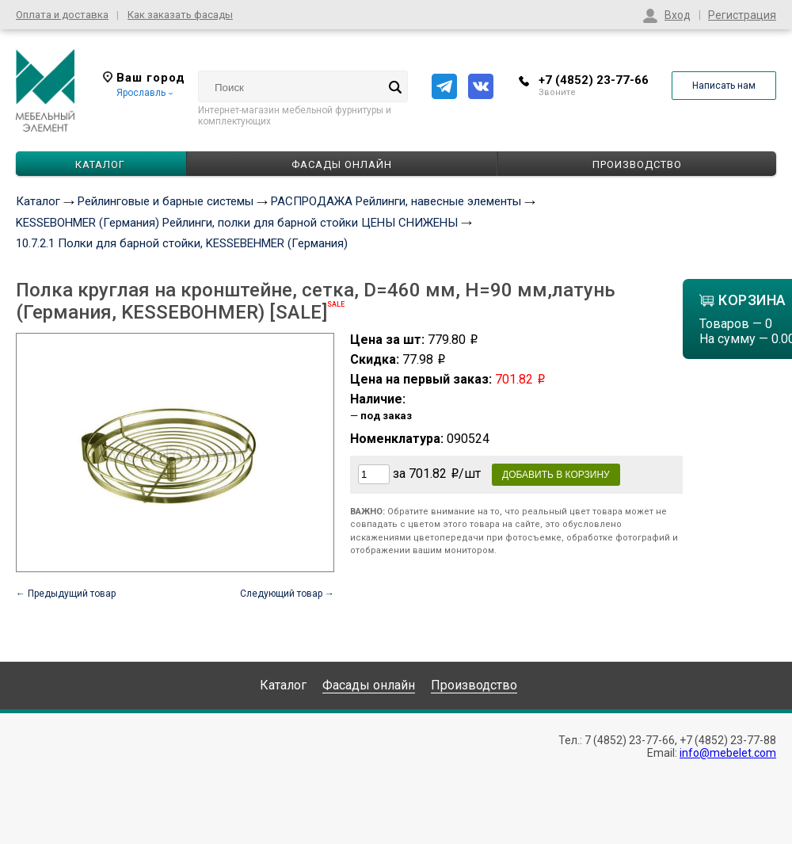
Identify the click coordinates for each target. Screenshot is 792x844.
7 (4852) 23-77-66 (629, 740)
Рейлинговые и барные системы (165, 201)
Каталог (38, 201)
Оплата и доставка (62, 15)
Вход (677, 15)
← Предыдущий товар (66, 593)
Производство (637, 164)
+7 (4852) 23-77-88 (728, 740)
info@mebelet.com (728, 753)
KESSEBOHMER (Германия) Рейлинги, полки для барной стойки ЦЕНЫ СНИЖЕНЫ (237, 223)
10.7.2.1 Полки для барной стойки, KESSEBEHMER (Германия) (182, 243)
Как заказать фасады (180, 15)
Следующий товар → (287, 593)
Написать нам (724, 85)
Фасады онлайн (341, 164)
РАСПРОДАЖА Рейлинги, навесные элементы (396, 201)
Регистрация (742, 15)
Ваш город (144, 78)
